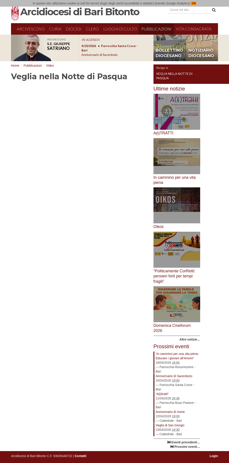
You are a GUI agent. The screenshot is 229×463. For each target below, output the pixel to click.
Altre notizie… (189, 339)
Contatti (80, 456)
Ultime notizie (169, 89)
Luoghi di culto (120, 28)
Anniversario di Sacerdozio (174, 376)
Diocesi (73, 28)
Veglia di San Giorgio (170, 425)
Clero (92, 28)
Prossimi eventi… (187, 446)
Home (15, 65)
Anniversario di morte (170, 412)
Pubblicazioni (156, 28)
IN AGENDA (90, 40)
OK (193, 3)
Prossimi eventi (171, 346)
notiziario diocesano (201, 53)
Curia (55, 28)
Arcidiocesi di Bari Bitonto (79, 12)
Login (214, 456)
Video (50, 65)
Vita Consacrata (194, 28)
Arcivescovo (31, 28)
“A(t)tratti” (162, 394)
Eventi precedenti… (185, 442)
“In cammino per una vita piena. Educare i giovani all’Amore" (177, 356)
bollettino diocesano (169, 53)
